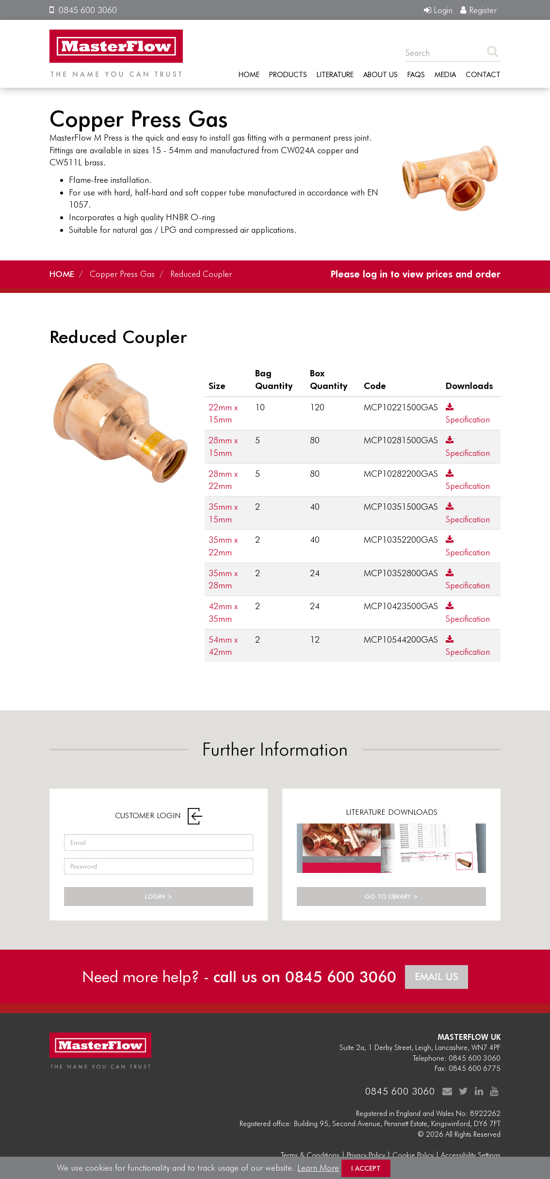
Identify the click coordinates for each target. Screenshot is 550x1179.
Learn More (318, 1168)
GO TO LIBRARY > (391, 896)
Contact (483, 74)
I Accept (366, 1168)
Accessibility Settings (471, 1153)
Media (445, 74)
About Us (380, 74)
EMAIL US (437, 975)
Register (478, 10)
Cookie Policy (413, 1153)
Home (249, 74)
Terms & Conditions (310, 1153)
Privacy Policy (366, 1153)
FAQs (416, 74)
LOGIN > (158, 896)
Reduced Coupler (204, 273)
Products (288, 74)
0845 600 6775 (475, 1067)
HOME (62, 273)
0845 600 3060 (83, 10)
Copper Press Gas (124, 273)
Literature (335, 74)
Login (438, 10)
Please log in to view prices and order (413, 273)
